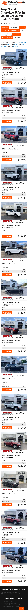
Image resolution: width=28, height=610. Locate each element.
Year (3, 34)
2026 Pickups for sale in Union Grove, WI (10, 593)
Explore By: (5, 27)
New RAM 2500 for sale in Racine (9, 603)
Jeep (4, 30)
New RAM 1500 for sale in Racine (9, 601)
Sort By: (17, 37)
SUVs (22, 27)
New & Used (14, 27)
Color (9, 34)
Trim (22, 30)
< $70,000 (16, 34)
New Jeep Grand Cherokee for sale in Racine (11, 604)
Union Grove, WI (7, 37)
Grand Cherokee (13, 30)
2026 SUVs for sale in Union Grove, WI (10, 592)
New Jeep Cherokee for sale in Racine (10, 606)
